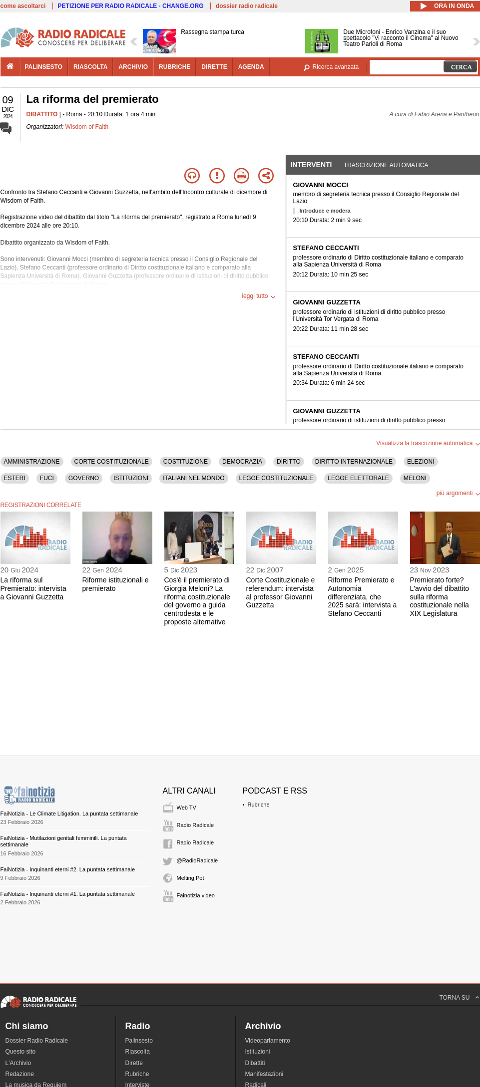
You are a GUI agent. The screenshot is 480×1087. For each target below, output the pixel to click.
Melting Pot (190, 878)
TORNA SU (454, 997)
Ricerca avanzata (336, 66)
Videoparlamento (268, 1040)
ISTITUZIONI (130, 478)
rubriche (174, 66)
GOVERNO (83, 478)
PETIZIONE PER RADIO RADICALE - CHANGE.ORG (131, 5)
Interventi (311, 165)
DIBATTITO (42, 114)
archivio (133, 66)
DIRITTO (289, 461)
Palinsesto (139, 1040)
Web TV (186, 808)
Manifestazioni (264, 1074)
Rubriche (259, 805)
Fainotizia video (196, 895)
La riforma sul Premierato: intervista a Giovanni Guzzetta (33, 588)
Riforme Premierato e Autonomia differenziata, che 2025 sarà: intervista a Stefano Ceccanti (362, 596)
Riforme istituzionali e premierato (115, 584)
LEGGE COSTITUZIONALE (276, 478)
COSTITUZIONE (185, 461)
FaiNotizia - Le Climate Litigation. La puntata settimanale (69, 813)
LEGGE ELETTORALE (358, 478)
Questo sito (20, 1051)
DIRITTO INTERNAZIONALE (354, 461)
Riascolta (137, 1051)
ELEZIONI (421, 461)
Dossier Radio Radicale (36, 1040)
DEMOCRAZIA (242, 461)
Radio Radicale (195, 825)
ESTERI (14, 478)
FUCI (47, 478)
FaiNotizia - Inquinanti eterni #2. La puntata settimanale (67, 869)
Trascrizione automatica (386, 165)
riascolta (90, 66)
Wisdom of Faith (87, 126)
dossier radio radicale (247, 5)
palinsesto (44, 66)
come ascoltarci (23, 5)
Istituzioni (257, 1051)
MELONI (415, 478)
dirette (214, 66)
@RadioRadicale (197, 860)
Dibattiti (255, 1063)
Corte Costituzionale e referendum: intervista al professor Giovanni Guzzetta (280, 592)
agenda (251, 66)
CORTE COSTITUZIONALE (111, 461)
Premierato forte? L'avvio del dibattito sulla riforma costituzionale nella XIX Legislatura (440, 596)
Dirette (134, 1063)
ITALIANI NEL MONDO (193, 478)
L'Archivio (18, 1063)
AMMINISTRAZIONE (32, 461)
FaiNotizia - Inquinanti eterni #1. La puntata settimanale (67, 894)
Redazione (19, 1074)
